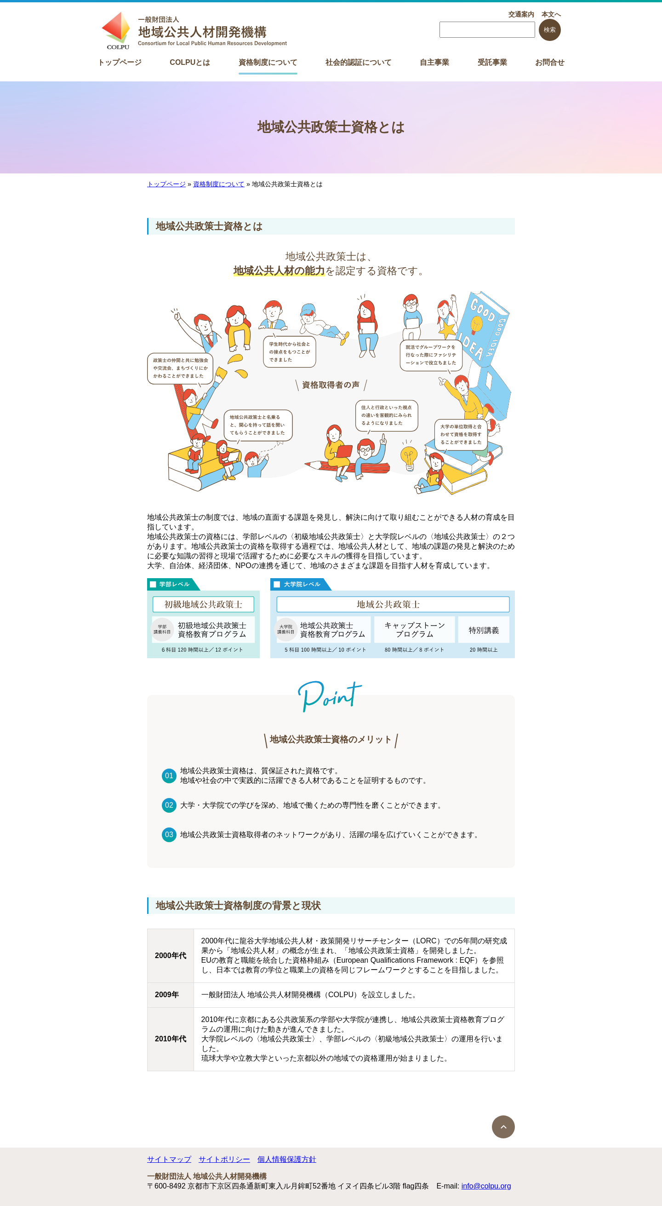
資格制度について (268, 62)
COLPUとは (190, 62)
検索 (550, 29)
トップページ (119, 62)
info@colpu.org (486, 1186)
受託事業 (492, 62)
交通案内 (521, 14)
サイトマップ (169, 1159)
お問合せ (550, 62)
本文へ (551, 14)
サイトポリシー (224, 1159)
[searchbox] (487, 30)
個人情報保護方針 (286, 1159)
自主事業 (434, 62)
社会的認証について (358, 62)
